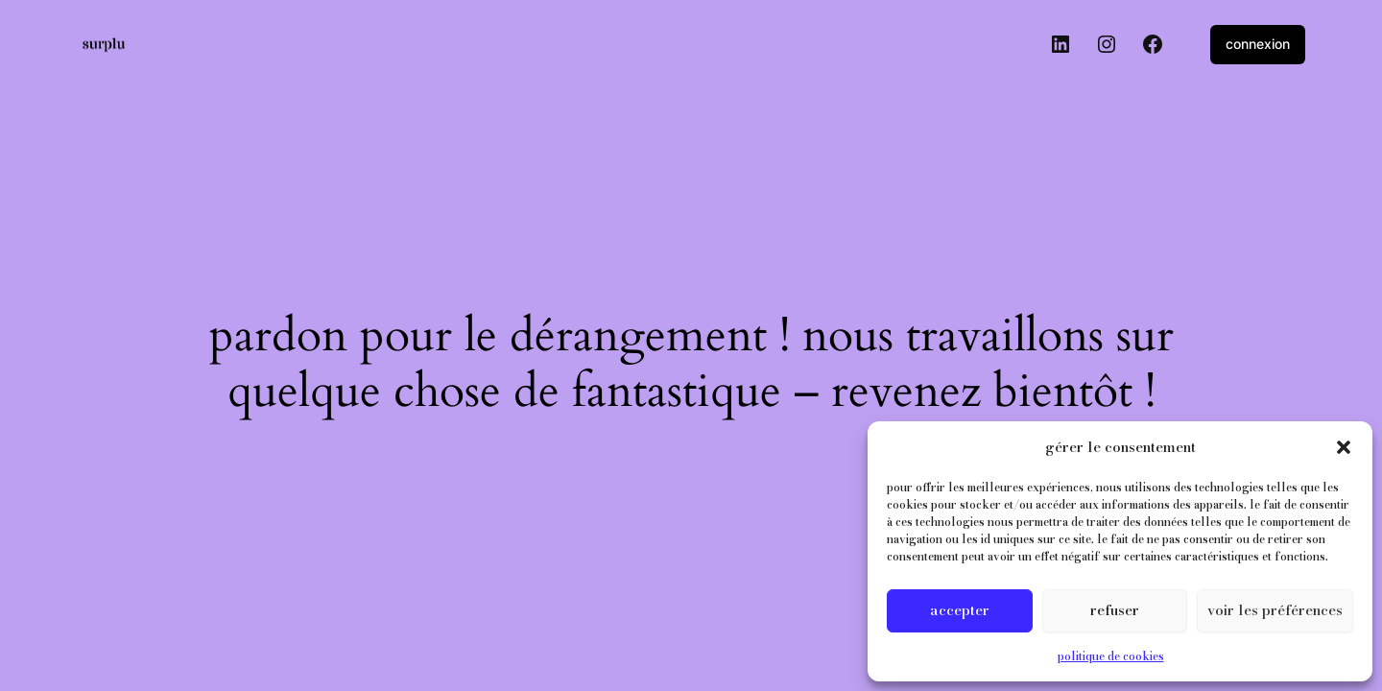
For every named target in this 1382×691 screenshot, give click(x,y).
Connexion (1258, 44)
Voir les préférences (1275, 610)
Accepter (959, 610)
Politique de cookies (1111, 656)
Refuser (1114, 610)
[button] (1343, 447)
